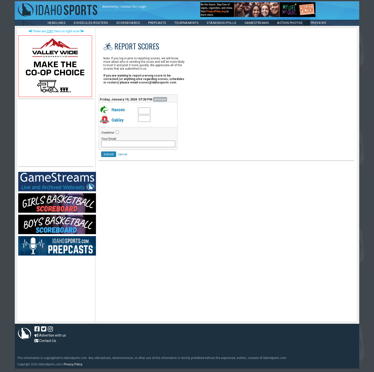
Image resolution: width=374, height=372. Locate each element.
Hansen (118, 109)
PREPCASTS (157, 23)
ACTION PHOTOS (290, 23)
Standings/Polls (221, 23)
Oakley (117, 120)
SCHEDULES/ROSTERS (91, 23)
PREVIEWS (319, 23)
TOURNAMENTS (186, 23)
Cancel (122, 154)
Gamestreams (257, 23)
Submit (109, 154)
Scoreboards (128, 23)
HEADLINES (57, 23)
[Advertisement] (55, 134)
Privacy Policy (73, 364)
